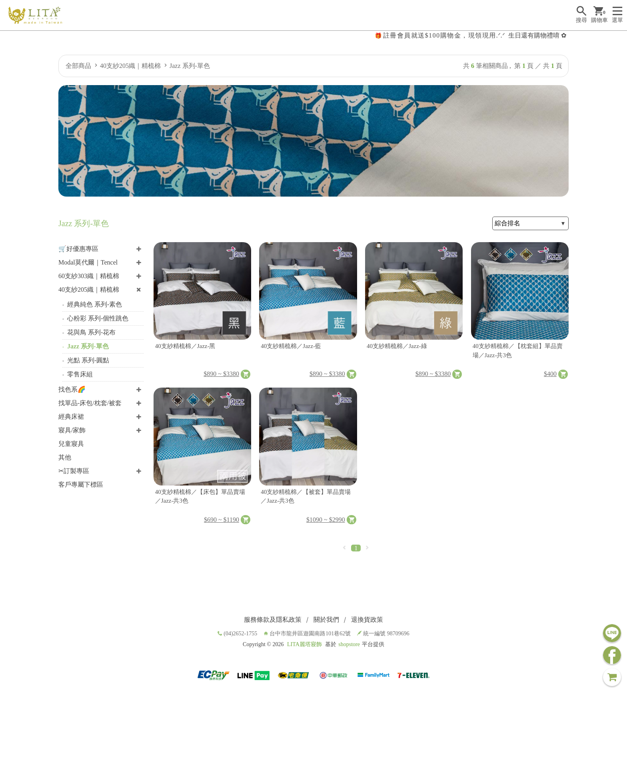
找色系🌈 (72, 389)
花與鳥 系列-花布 (91, 332)
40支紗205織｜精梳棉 (130, 65)
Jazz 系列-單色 (190, 65)
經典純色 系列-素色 (94, 304)
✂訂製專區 (73, 471)
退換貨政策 (367, 619)
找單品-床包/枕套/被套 (90, 403)
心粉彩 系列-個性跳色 (97, 318)
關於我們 (326, 619)
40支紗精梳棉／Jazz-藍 (291, 346)
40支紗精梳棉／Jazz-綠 (397, 346)
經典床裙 (71, 416)
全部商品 (78, 65)
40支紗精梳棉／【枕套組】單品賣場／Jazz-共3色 (518, 350)
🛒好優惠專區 (78, 248)
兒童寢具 (71, 443)
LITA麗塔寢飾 (304, 644)
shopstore (349, 644)
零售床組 (80, 374)
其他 (64, 457)
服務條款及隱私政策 (273, 619)
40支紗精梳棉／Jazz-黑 (185, 346)
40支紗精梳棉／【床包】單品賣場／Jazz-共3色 (200, 496)
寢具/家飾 (72, 430)
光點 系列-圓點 (88, 360)
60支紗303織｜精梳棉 (88, 276)
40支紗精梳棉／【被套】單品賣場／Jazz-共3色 (306, 496)
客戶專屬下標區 (80, 484)
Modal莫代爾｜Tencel (88, 262)
